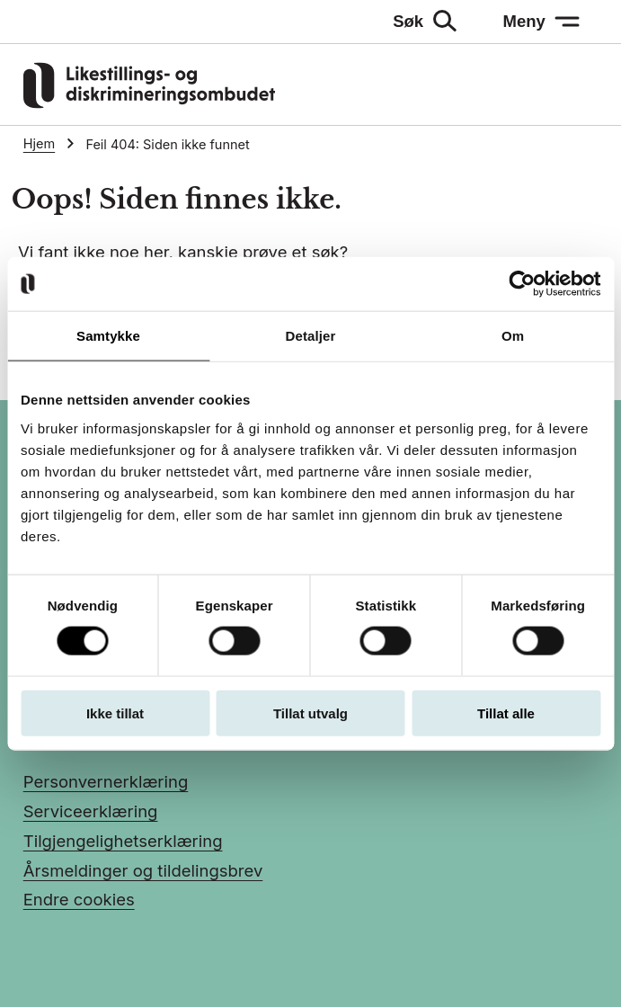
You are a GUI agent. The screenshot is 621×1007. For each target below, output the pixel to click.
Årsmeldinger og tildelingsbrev (143, 870)
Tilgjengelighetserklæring (123, 841)
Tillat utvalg (310, 712)
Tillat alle (506, 712)
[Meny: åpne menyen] (541, 21)
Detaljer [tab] (311, 335)
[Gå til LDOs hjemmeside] (149, 102)
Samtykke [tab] (108, 335)
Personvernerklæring (106, 781)
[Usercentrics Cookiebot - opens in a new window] (521, 284)
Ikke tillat (115, 712)
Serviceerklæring (90, 811)
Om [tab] (512, 335)
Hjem (39, 143)
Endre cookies (79, 899)
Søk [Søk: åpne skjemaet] (408, 21)
